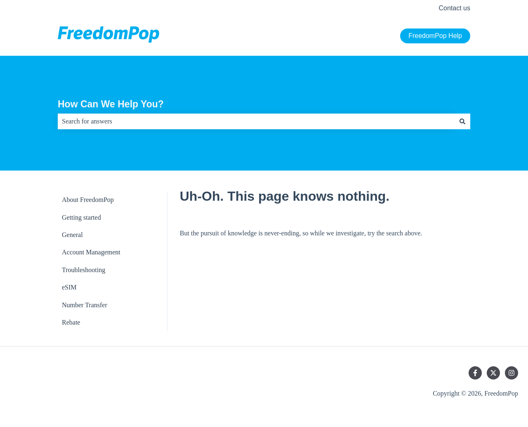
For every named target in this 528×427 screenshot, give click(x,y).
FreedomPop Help (435, 35)
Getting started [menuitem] (81, 217)
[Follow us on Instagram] (511, 373)
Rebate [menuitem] (71, 322)
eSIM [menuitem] (69, 287)
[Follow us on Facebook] (475, 373)
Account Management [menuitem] (91, 252)
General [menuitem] (72, 234)
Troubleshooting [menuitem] (83, 269)
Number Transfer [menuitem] (84, 304)
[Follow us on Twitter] (493, 373)
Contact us (454, 8)
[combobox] (256, 121)
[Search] (462, 121)
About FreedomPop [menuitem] (88, 199)
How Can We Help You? (111, 104)
